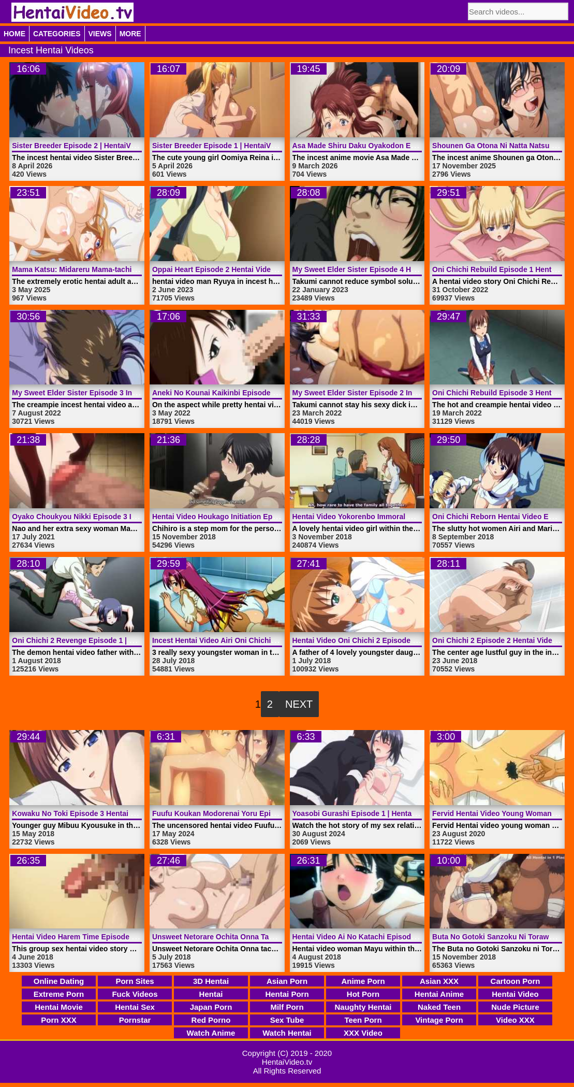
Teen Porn (362, 1020)
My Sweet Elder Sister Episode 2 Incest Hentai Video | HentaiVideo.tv (410, 393)
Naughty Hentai (362, 1007)
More (130, 34)
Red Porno (211, 1020)
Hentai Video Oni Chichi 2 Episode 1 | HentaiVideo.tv (382, 640)
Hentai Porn (286, 994)
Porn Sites (134, 981)
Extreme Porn (59, 994)
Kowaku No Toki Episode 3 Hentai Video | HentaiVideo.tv (109, 813)
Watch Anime (211, 1032)
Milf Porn (286, 1007)
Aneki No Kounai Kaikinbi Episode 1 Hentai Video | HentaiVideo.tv (265, 393)
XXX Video (363, 1032)
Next (299, 704)
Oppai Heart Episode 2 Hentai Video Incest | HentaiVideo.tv (253, 269)
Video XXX (515, 1020)
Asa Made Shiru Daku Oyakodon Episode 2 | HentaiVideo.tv (394, 145)
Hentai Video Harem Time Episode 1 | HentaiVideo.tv (102, 937)
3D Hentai (211, 981)
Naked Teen (439, 1007)
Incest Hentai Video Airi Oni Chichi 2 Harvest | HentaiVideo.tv (257, 640)
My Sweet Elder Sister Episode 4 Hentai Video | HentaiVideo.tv (399, 269)
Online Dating (59, 981)
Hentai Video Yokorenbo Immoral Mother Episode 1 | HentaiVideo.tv (408, 516)
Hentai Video (515, 994)
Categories (57, 34)
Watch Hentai (286, 1032)
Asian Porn (287, 981)
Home (14, 34)
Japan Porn (211, 1007)
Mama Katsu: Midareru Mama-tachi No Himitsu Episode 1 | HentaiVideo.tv (138, 269)
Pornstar (135, 1020)
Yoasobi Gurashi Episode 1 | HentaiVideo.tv (367, 813)
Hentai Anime (439, 994)
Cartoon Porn (515, 981)
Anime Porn (363, 981)
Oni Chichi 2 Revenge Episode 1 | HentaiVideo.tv (95, 640)
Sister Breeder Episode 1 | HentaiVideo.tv (223, 145)
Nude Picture (515, 1007)
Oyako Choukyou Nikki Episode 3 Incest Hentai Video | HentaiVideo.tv (132, 516)
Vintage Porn (439, 1020)
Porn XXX (58, 1020)
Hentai (211, 994)
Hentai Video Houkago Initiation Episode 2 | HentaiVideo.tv (253, 516)
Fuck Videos (134, 994)
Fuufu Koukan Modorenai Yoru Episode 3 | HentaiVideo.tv (251, 813)
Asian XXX (439, 981)
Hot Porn (363, 994)
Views (100, 34)
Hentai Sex (135, 1007)
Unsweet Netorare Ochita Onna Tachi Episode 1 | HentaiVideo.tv (262, 937)
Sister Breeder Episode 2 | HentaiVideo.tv (83, 145)
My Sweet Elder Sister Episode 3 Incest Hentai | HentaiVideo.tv (119, 393)
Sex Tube (287, 1020)
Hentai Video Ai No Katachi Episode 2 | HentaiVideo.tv (385, 937)
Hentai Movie (59, 1007)
